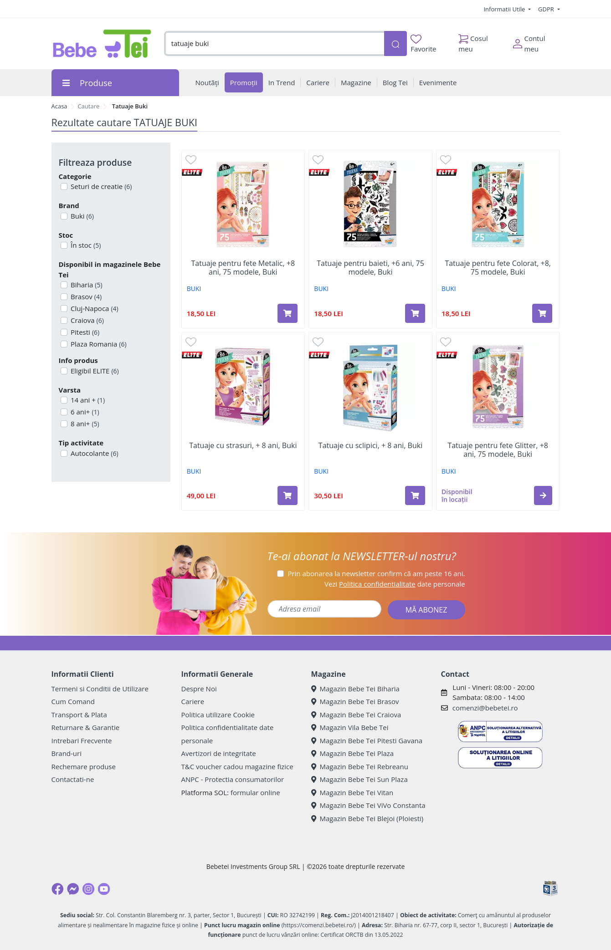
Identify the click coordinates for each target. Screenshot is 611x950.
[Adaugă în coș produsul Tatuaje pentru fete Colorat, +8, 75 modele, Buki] (542, 313)
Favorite (423, 44)
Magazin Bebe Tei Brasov (355, 701)
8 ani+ (84, 423)
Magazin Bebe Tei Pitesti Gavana (367, 740)
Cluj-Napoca (93, 308)
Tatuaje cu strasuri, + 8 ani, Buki (243, 445)
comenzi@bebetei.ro (485, 707)
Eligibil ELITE (94, 370)
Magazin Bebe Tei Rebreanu (359, 766)
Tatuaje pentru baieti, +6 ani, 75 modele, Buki (370, 267)
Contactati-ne (72, 779)
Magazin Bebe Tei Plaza (352, 753)
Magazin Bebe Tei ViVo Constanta (368, 805)
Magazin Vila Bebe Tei (350, 727)
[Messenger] (73, 889)
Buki (81, 215)
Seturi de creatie (100, 186)
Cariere (193, 701)
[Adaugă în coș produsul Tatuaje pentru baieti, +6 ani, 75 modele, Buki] (415, 313)
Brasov (85, 296)
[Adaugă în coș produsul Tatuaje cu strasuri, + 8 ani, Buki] (287, 495)
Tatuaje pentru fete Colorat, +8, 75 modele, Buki (498, 267)
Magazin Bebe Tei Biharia (355, 688)
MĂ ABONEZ (426, 610)
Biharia (86, 284)
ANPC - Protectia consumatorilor (232, 779)
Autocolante (93, 453)
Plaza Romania (98, 343)
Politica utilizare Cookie (218, 714)
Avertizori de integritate (218, 753)
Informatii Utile (504, 9)
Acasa (59, 106)
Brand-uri (66, 753)
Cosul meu (473, 41)
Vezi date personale (394, 583)
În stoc (85, 245)
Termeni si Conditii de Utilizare (100, 688)
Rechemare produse (83, 766)
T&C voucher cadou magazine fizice (237, 766)
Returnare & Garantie (85, 727)
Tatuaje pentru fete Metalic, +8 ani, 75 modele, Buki (243, 267)
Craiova (86, 320)
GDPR (546, 9)
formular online (255, 792)
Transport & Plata (79, 714)
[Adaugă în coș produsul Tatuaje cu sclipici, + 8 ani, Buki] (415, 495)
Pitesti (84, 332)
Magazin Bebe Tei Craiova (356, 714)
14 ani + (87, 399)
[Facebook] (57, 889)
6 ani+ (84, 411)
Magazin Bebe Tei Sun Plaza (359, 779)
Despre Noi (199, 688)
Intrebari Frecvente (81, 740)
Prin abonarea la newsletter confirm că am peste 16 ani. (376, 573)
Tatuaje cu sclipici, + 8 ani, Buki (370, 445)
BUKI (194, 288)
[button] (543, 495)
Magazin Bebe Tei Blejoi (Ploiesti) (367, 818)
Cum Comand (73, 701)
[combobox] (274, 43)
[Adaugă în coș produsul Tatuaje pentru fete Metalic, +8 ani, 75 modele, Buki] (287, 313)
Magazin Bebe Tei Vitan (352, 792)
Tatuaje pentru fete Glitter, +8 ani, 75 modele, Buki (497, 450)
